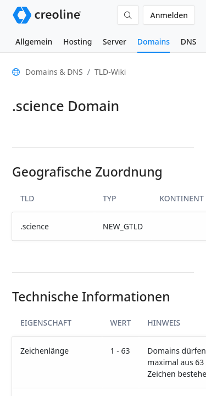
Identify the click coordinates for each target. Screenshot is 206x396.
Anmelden (169, 15)
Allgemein (33, 41)
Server (114, 41)
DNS (189, 41)
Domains (153, 41)
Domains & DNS (54, 72)
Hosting (77, 41)
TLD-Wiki (110, 72)
